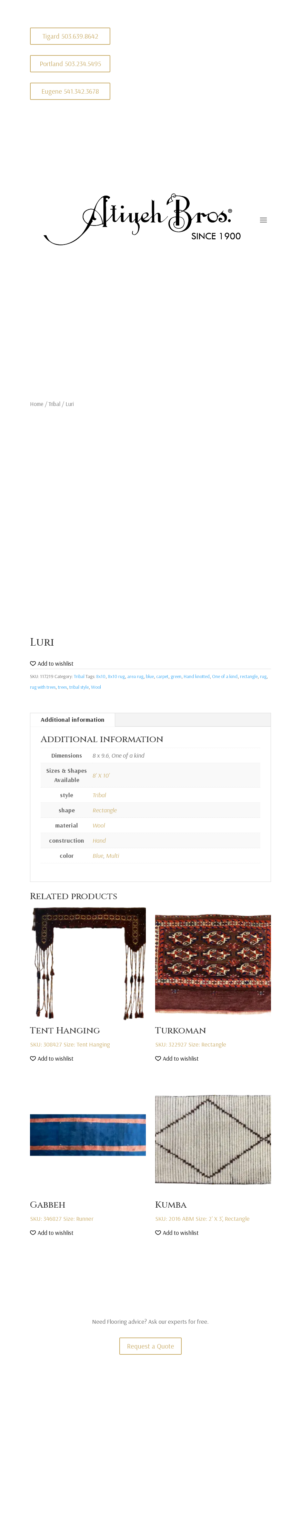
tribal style (79, 687)
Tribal (54, 403)
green (176, 676)
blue (150, 676)
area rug (135, 676)
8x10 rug (116, 676)
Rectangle (104, 810)
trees (62, 687)
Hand (99, 840)
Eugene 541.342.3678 (70, 91)
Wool (96, 687)
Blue (97, 856)
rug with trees (43, 687)
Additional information (72, 720)
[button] (51, 663)
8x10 (101, 676)
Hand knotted (197, 676)
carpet (162, 676)
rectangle (249, 676)
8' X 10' (101, 775)
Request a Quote (150, 1346)
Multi (112, 856)
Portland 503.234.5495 (70, 63)
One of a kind (225, 676)
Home (36, 403)
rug (263, 676)
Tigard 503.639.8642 (70, 36)
